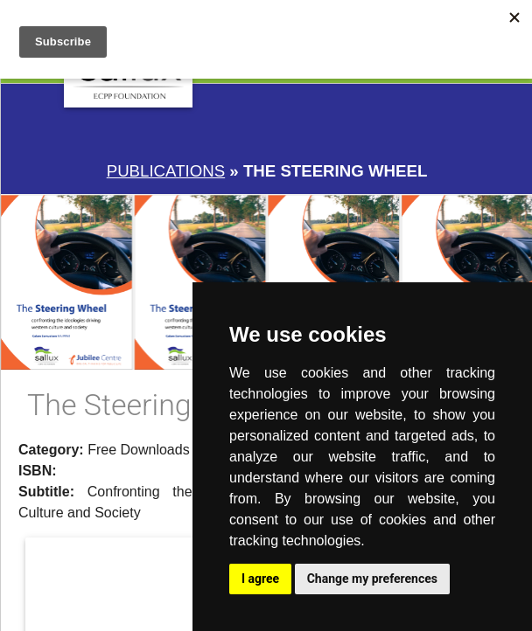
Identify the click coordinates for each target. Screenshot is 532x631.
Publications (166, 171)
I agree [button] (260, 579)
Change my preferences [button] (372, 579)
